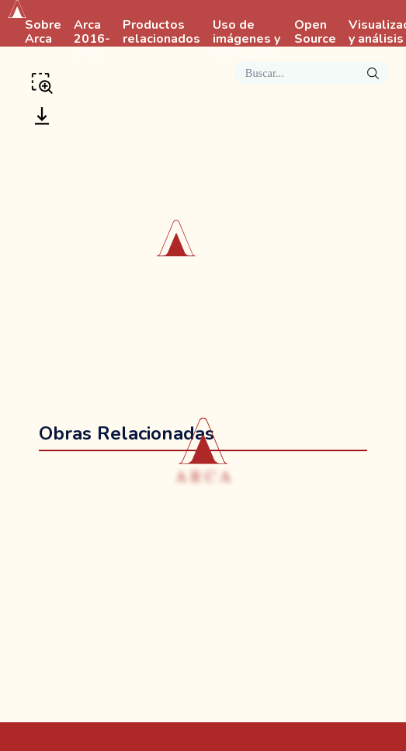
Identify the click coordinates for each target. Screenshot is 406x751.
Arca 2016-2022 (92, 39)
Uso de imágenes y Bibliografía (247, 39)
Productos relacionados (161, 32)
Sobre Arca (43, 32)
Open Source (315, 32)
